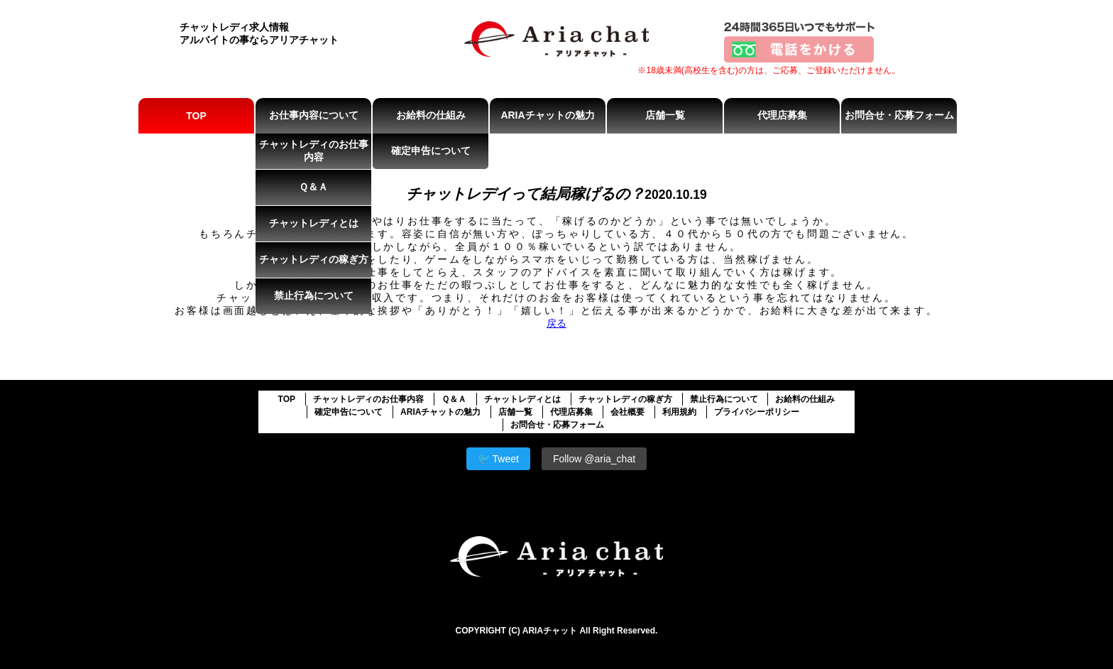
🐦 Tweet (498, 458)
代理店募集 (782, 115)
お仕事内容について (313, 115)
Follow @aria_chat (594, 458)
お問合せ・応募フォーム (899, 115)
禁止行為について (313, 295)
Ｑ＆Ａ (313, 186)
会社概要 (627, 412)
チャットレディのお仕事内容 (313, 150)
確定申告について (431, 150)
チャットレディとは (313, 223)
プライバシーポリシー (756, 412)
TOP (196, 115)
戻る (556, 323)
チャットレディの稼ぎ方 (313, 259)
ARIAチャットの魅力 (547, 115)
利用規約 (679, 412)
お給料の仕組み (431, 115)
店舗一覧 (665, 115)
